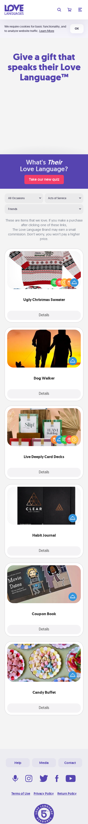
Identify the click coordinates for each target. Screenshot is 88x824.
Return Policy (67, 793)
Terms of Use (20, 793)
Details (44, 315)
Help (17, 763)
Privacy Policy (44, 793)
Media (44, 763)
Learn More (46, 31)
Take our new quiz (44, 179)
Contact (70, 763)
